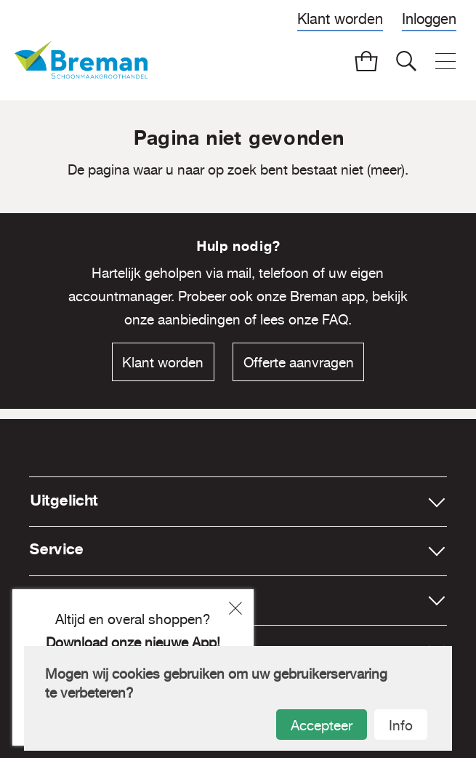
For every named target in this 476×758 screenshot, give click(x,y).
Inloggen (429, 18)
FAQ (335, 319)
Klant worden (340, 18)
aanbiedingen (199, 319)
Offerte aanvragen (298, 362)
